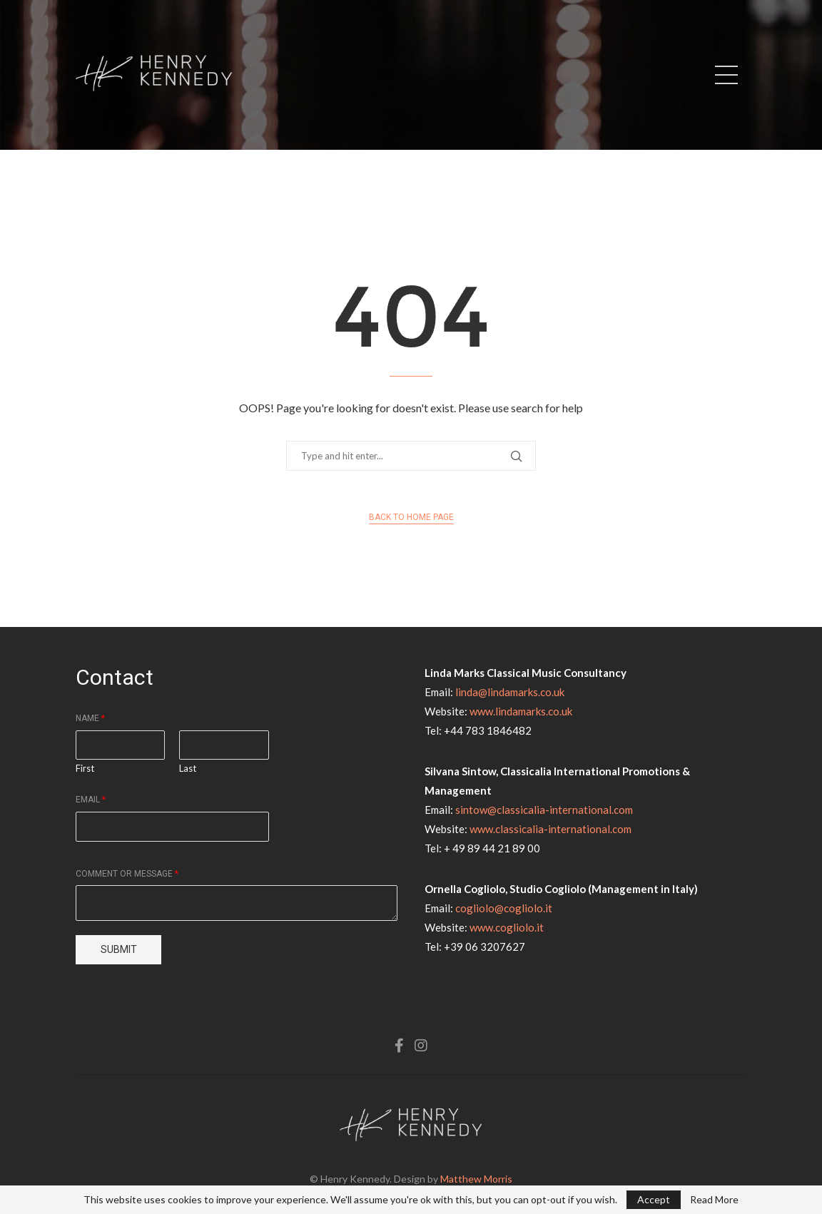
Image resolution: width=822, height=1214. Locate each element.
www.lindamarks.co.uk (521, 711)
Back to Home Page (411, 517)
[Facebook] (399, 1046)
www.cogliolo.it (507, 927)
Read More (714, 1200)
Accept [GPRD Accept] (653, 1199)
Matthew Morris (476, 1179)
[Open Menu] (726, 74)
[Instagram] (421, 1046)
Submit (119, 949)
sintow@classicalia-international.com (544, 809)
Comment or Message (127, 874)
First (85, 768)
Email (91, 800)
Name (90, 718)
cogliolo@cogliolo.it (503, 908)
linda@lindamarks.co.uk (509, 691)
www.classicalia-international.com (550, 828)
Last (187, 768)
